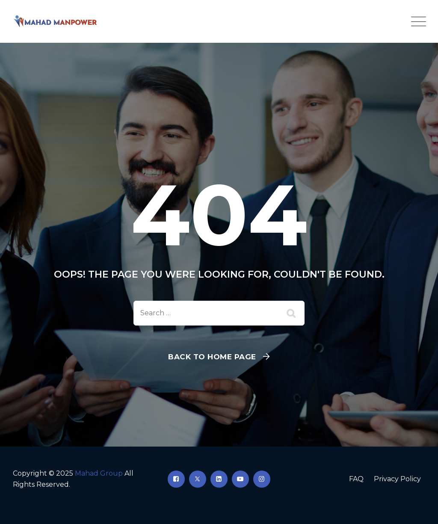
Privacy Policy (397, 479)
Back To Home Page (212, 356)
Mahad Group (99, 473)
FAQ (356, 479)
